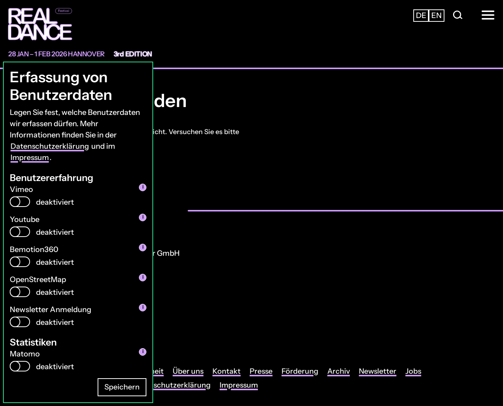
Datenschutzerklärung (50, 146)
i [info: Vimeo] (142, 187)
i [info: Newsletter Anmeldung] (142, 307)
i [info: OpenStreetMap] (142, 277)
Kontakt (228, 371)
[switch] (20, 201)
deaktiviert (55, 201)
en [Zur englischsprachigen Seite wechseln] (436, 15)
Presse (263, 371)
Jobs (418, 371)
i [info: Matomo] (142, 351)
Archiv (341, 371)
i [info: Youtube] (142, 217)
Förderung (302, 371)
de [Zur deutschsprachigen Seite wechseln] (421, 15)
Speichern (122, 387)
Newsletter (381, 371)
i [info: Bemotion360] (142, 247)
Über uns (189, 371)
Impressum (30, 157)
